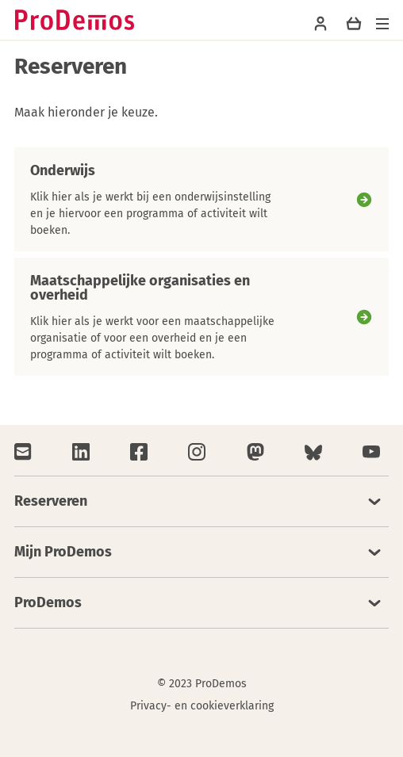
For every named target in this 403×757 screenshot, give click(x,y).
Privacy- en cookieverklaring (202, 706)
